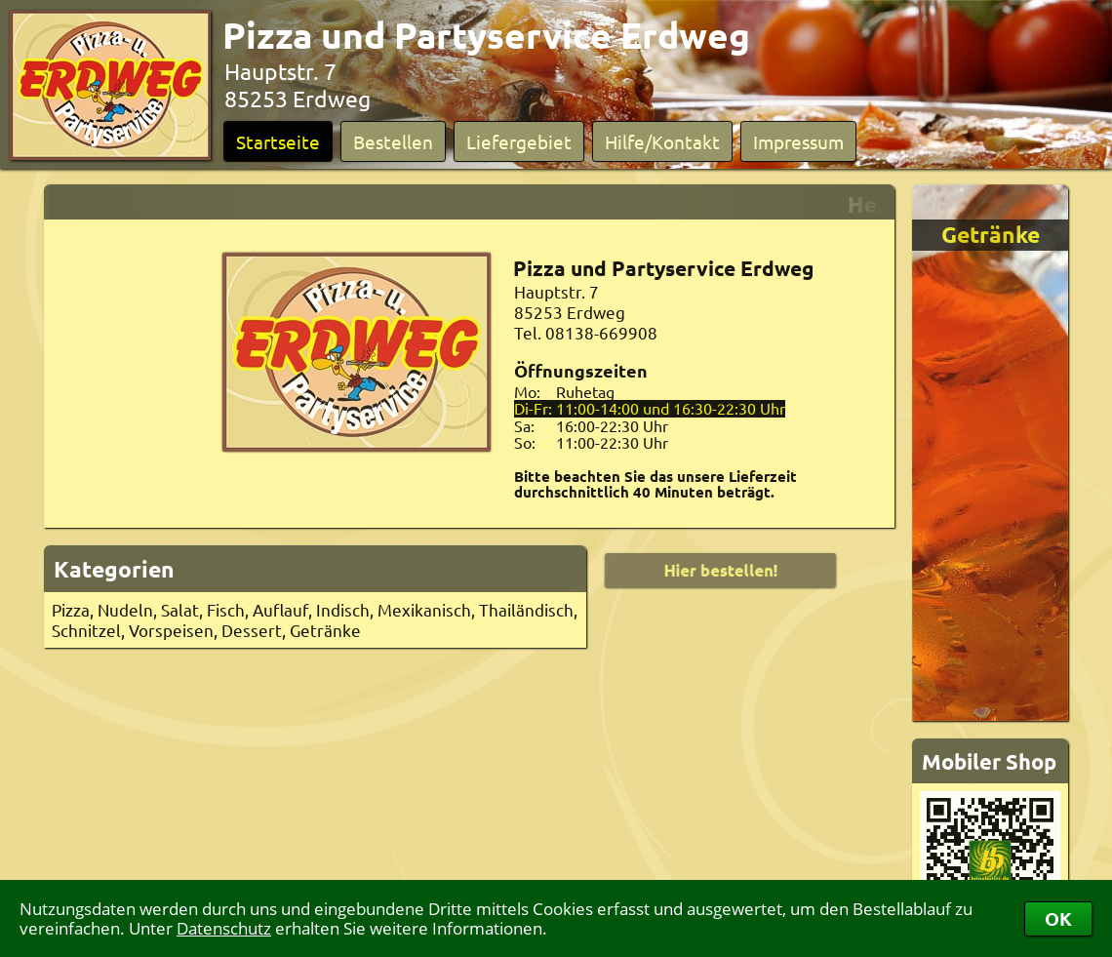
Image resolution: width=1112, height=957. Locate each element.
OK (1058, 918)
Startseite (278, 141)
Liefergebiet (519, 141)
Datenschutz (224, 928)
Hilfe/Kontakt (662, 141)
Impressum (798, 141)
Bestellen (393, 141)
